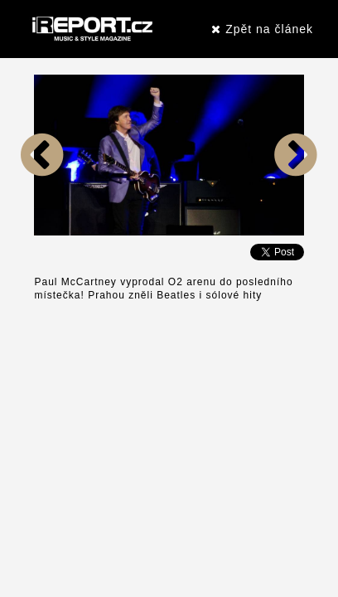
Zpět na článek (262, 29)
